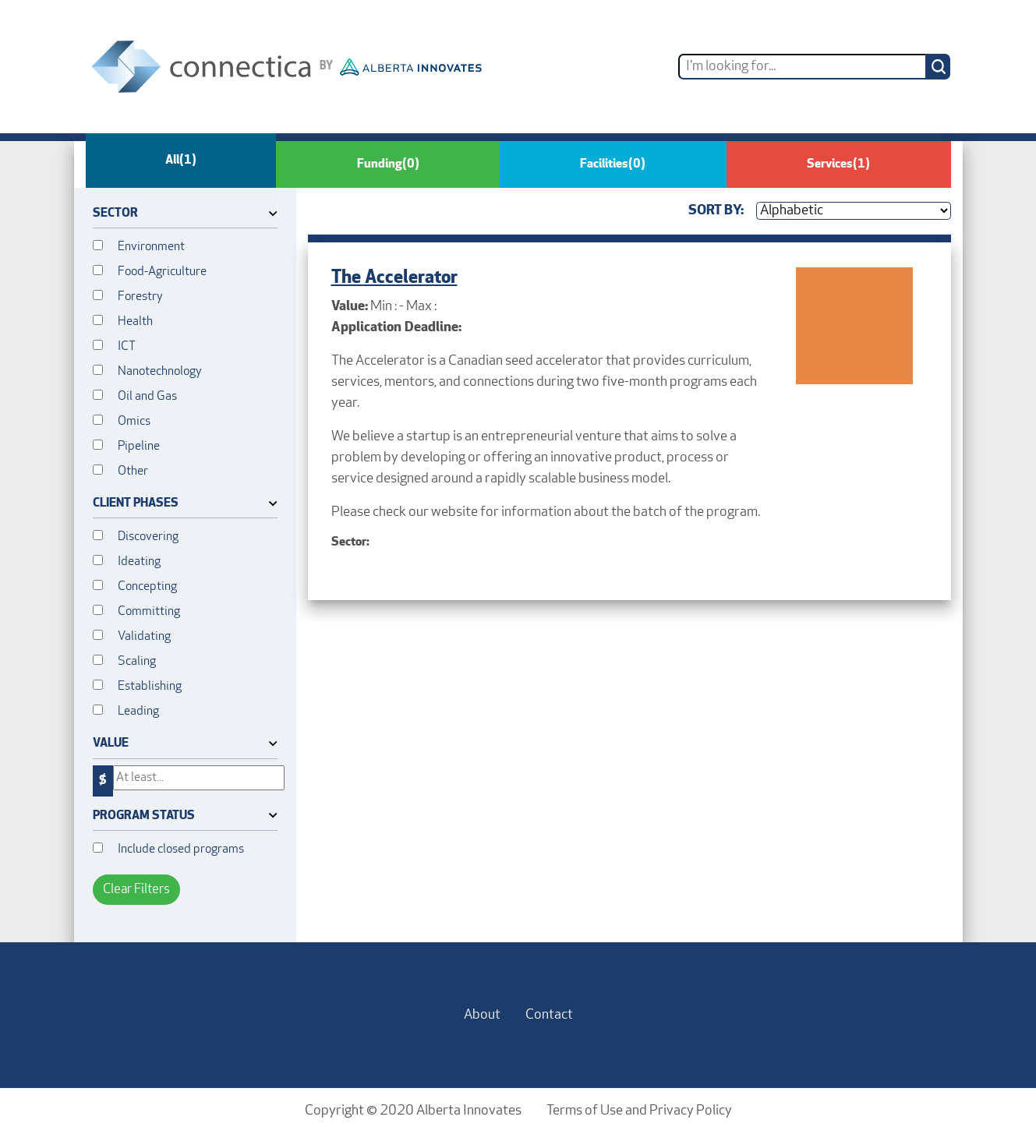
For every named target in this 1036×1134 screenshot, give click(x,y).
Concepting (147, 587)
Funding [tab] (388, 164)
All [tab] (180, 160)
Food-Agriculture (162, 272)
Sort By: (716, 210)
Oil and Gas (147, 396)
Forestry (140, 297)
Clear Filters (136, 889)
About (482, 1015)
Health (135, 322)
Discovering (148, 537)
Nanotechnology (160, 372)
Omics (134, 421)
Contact (549, 1015)
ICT (127, 347)
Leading (138, 711)
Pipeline (139, 446)
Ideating (139, 562)
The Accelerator (394, 278)
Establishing (150, 686)
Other (133, 471)
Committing (149, 612)
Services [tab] (838, 164)
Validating (144, 637)
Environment (151, 247)
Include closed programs (181, 849)
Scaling (137, 661)
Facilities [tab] (612, 164)
